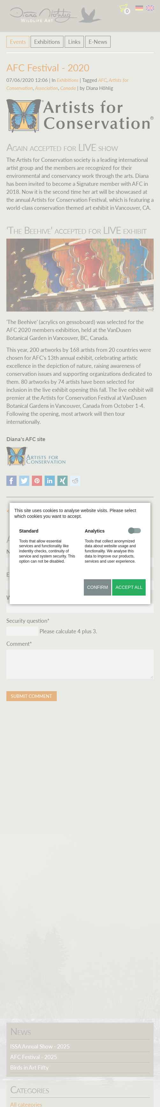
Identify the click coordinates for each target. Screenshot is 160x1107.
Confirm (97, 587)
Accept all (128, 587)
